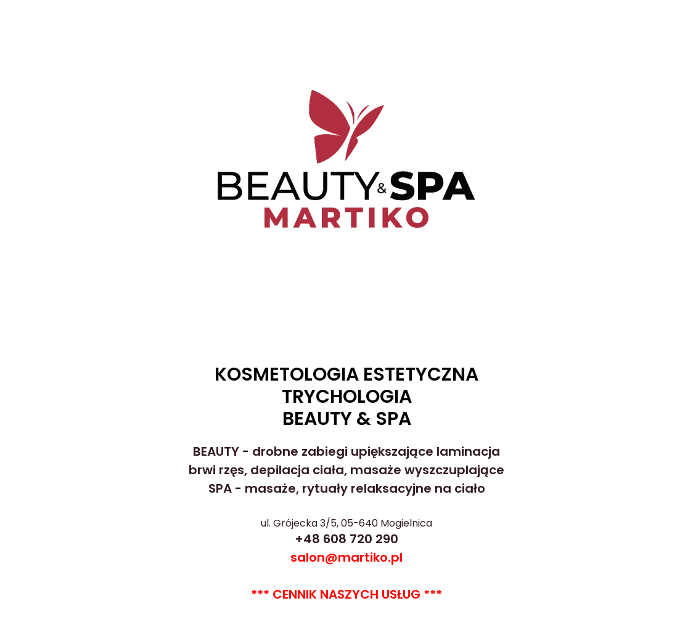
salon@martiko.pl (346, 557)
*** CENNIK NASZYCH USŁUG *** (346, 594)
